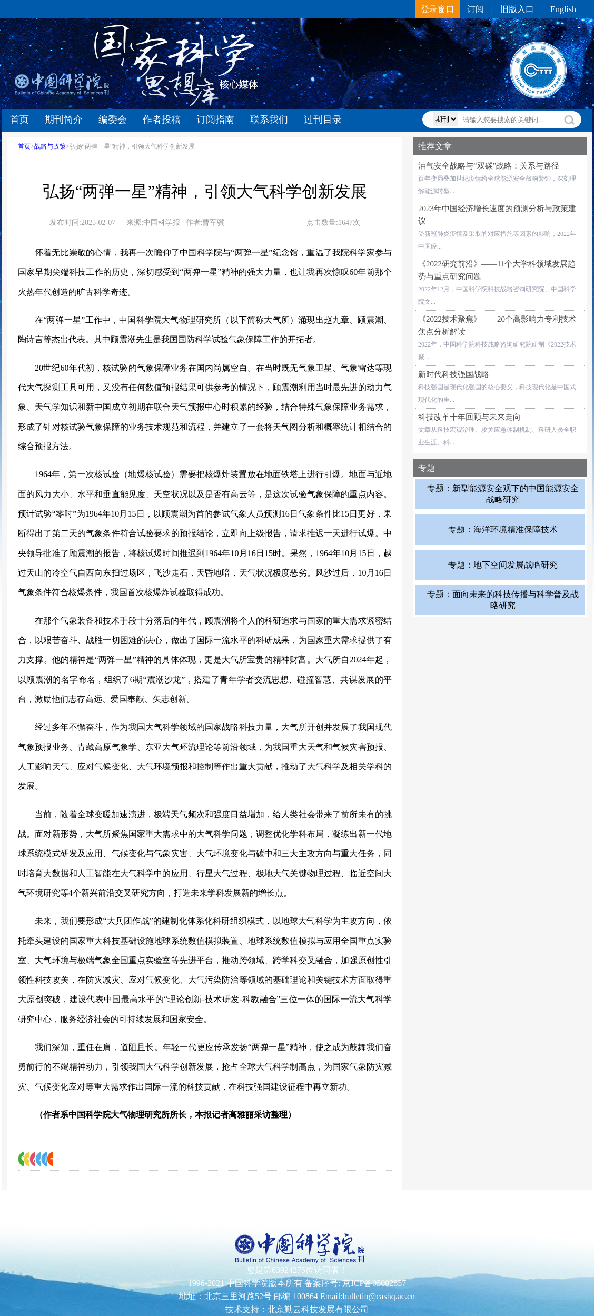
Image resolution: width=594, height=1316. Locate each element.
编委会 (112, 119)
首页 (19, 119)
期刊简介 (64, 119)
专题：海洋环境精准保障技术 (503, 529)
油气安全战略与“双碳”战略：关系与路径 (488, 166)
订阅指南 (215, 119)
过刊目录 (323, 119)
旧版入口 (517, 9)
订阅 (475, 9)
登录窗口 (437, 9)
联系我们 (269, 119)
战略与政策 (50, 146)
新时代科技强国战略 (453, 374)
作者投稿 (162, 119)
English (563, 9)
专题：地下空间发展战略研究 (503, 564)
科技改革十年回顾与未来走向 (469, 417)
